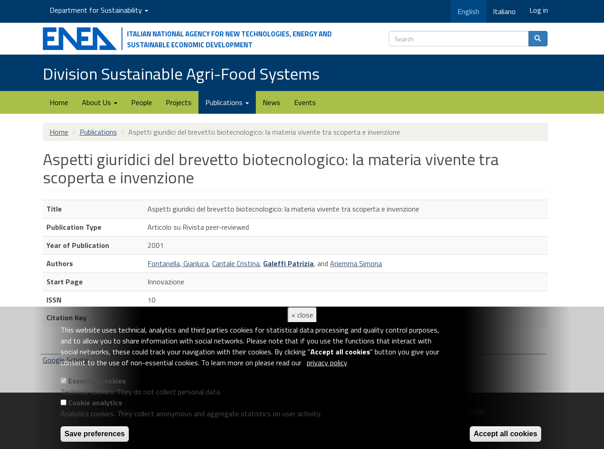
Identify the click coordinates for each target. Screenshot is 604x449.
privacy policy (327, 362)
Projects (179, 102)
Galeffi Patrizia (288, 263)
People (141, 102)
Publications (227, 102)
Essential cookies (97, 380)
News (271, 102)
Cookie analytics (95, 402)
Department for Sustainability (99, 10)
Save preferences (95, 434)
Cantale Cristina (235, 263)
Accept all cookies (506, 434)
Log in (538, 10)
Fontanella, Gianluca (177, 263)
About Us (99, 102)
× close (302, 314)
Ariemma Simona (356, 263)
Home (59, 102)
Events (305, 102)
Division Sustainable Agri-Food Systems (181, 73)
